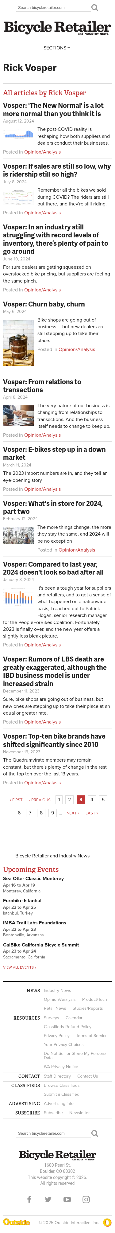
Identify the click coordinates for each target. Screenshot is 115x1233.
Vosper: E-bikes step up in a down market (54, 453)
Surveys (51, 1017)
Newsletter (79, 1112)
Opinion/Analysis (42, 152)
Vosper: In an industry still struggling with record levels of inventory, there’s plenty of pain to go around (55, 239)
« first (16, 800)
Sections (58, 47)
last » (92, 813)
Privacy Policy (57, 1035)
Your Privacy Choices (64, 1044)
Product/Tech (94, 999)
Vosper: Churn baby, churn (44, 304)
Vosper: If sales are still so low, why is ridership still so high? (57, 170)
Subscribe (53, 1112)
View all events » (19, 967)
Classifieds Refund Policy (67, 1026)
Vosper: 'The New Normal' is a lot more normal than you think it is (53, 109)
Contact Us (87, 1076)
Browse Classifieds (62, 1085)
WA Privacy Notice (61, 1066)
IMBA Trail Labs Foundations (34, 923)
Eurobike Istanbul (22, 901)
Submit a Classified (61, 1094)
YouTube (67, 1199)
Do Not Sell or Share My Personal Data (75, 1055)
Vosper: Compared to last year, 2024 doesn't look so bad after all (53, 568)
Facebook (29, 1199)
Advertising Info (59, 1103)
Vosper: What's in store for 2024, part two (53, 507)
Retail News (55, 1008)
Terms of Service (92, 1035)
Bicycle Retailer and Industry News (52, 856)
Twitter (48, 1199)
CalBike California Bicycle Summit (41, 945)
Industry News (57, 990)
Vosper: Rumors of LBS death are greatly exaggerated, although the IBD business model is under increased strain (55, 671)
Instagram (86, 1199)
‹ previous (40, 800)
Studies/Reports (88, 1008)
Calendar (74, 1017)
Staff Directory (57, 1076)
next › (73, 813)
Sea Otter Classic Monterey (33, 879)
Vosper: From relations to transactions (42, 385)
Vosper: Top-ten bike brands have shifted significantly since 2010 (54, 740)
